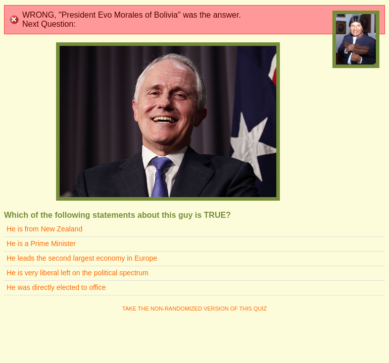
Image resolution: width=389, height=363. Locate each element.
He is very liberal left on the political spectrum (78, 273)
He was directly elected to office (56, 287)
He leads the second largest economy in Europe (82, 258)
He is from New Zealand (44, 229)
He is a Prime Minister (41, 243)
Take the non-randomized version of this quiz (194, 309)
